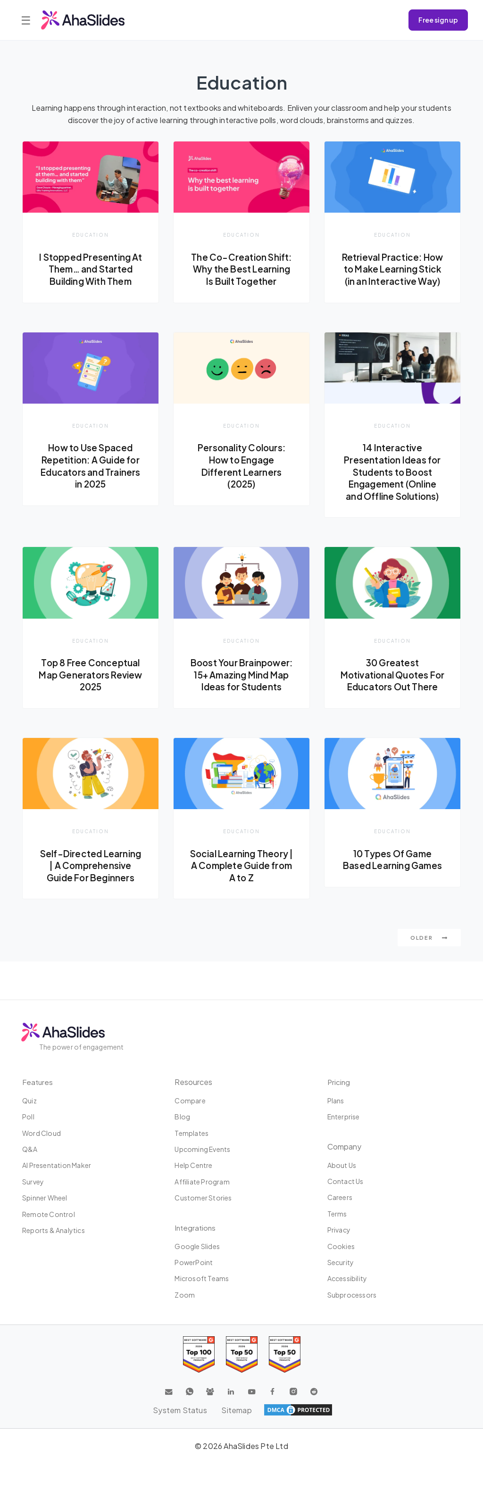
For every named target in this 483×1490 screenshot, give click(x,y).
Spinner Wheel (44, 1198)
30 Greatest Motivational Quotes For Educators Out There (393, 694)
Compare (190, 1100)
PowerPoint (194, 1262)
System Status (179, 1410)
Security (340, 1262)
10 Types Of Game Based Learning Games (392, 885)
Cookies (341, 1246)
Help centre (193, 1165)
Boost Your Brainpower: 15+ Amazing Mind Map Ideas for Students (241, 694)
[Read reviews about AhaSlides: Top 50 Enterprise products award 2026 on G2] (284, 1355)
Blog (182, 1117)
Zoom (185, 1295)
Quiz (29, 1100)
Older (429, 976)
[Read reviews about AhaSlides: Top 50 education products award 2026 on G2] (242, 1355)
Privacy (338, 1230)
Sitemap (237, 1410)
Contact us (345, 1181)
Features (38, 1082)
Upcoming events (202, 1149)
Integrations (196, 1228)
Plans (335, 1100)
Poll (28, 1117)
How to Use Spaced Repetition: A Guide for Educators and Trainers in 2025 (90, 478)
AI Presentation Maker (56, 1165)
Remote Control (48, 1214)
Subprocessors (352, 1295)
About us (342, 1165)
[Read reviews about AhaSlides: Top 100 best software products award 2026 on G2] (199, 1355)
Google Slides (197, 1246)
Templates (191, 1133)
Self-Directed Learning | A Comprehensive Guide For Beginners (91, 897)
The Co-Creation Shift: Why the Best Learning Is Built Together (241, 269)
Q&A (30, 1149)
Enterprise (343, 1117)
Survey (33, 1181)
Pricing (339, 1082)
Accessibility (347, 1279)
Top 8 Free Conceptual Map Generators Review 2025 (90, 687)
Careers (339, 1197)
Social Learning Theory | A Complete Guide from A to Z (241, 891)
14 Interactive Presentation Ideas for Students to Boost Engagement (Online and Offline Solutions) (392, 484)
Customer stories (203, 1198)
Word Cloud (41, 1133)
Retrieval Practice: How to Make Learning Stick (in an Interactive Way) (392, 275)
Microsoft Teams (202, 1279)
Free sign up (438, 20)
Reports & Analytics (53, 1230)
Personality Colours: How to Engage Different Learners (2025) (241, 478)
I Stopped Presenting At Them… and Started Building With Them (90, 269)
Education (90, 235)
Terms (337, 1213)
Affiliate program (202, 1181)
